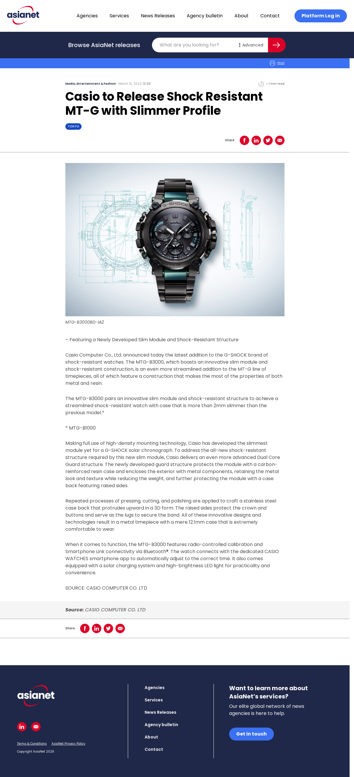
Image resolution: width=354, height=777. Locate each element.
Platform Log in (321, 15)
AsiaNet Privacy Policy (68, 743)
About (241, 15)
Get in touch (251, 734)
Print (277, 63)
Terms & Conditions (32, 743)
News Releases (158, 15)
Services (119, 15)
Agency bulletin (205, 15)
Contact (270, 15)
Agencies (87, 15)
